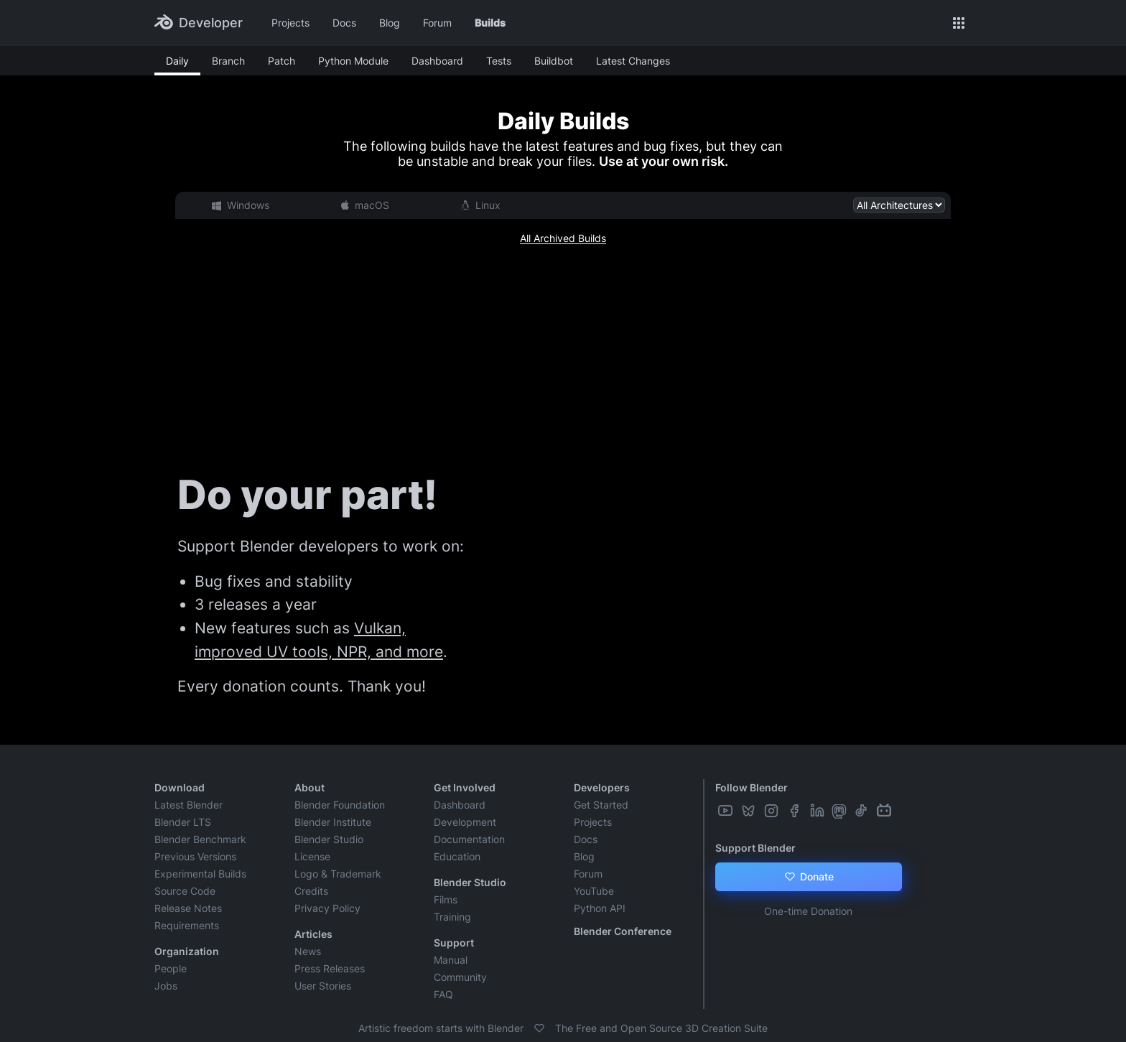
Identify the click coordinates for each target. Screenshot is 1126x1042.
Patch (281, 61)
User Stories (322, 986)
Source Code (184, 891)
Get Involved (464, 787)
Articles (313, 934)
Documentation (469, 839)
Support (454, 942)
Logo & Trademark (337, 873)
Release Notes (188, 908)
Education (457, 856)
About (309, 787)
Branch (228, 61)
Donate (808, 876)
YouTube (594, 891)
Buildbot (553, 61)
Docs (344, 23)
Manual (450, 960)
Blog (389, 23)
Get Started (601, 805)
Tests (498, 61)
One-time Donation (808, 911)
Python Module (353, 61)
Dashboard (437, 61)
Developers (602, 787)
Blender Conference (622, 931)
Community (460, 977)
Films (445, 899)
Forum (437, 23)
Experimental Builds (200, 873)
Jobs (165, 986)
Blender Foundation (339, 805)
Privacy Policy (327, 908)
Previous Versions (195, 856)
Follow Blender (751, 787)
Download (179, 787)
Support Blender (755, 848)
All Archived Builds (563, 238)
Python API (599, 908)
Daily (177, 61)
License (312, 856)
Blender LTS (182, 822)
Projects (290, 23)
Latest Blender (188, 805)
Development (465, 822)
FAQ (443, 994)
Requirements (186, 925)
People (170, 968)
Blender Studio (328, 839)
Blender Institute (332, 822)
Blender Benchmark (200, 839)
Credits (311, 891)
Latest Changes (633, 61)
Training (452, 917)
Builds (490, 23)
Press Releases (329, 968)
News (307, 951)
